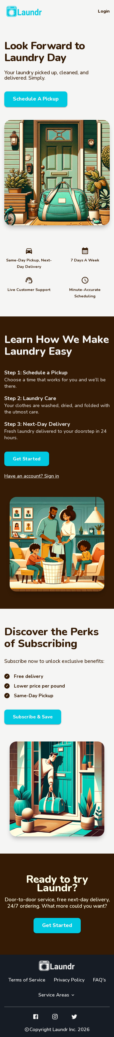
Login (104, 11)
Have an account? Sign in (31, 476)
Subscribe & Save (32, 717)
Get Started (26, 459)
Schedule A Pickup (35, 99)
